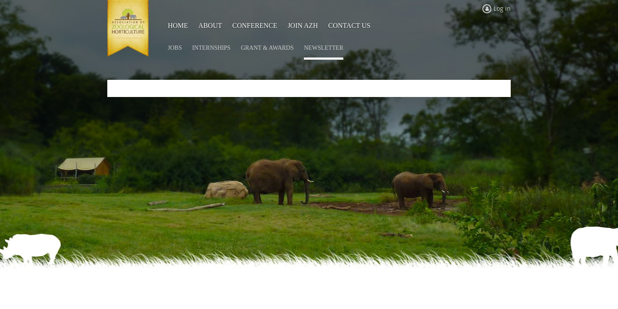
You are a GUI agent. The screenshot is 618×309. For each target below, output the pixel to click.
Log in (502, 8)
